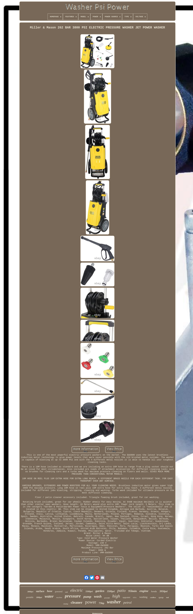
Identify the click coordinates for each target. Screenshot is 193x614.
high (116, 596)
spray (161, 597)
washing (143, 597)
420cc (135, 597)
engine (144, 591)
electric (76, 590)
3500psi (111, 591)
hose (49, 591)
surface (40, 591)
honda (154, 591)
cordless (153, 597)
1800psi (39, 597)
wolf (66, 592)
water (49, 596)
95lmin (132, 591)
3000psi (30, 592)
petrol (127, 602)
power (90, 602)
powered (58, 591)
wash (98, 596)
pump (87, 596)
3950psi (163, 591)
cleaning (65, 604)
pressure (73, 595)
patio (121, 590)
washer (114, 601)
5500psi (89, 591)
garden (99, 591)
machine (59, 597)
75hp (101, 603)
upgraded (126, 597)
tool (167, 597)
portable (29, 597)
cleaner (76, 602)
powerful (107, 598)
